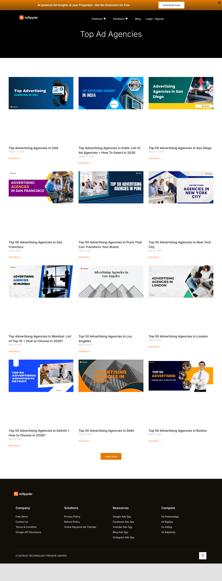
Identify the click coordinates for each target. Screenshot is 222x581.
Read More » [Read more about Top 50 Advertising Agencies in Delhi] (85, 441)
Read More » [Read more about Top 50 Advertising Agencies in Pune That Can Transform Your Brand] (85, 257)
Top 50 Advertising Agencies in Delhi (106, 430)
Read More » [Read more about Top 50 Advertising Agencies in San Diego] (155, 158)
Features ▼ (99, 18)
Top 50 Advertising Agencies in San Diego (180, 148)
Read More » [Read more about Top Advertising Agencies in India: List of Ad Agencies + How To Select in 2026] (85, 163)
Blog (138, 18)
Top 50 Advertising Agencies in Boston (178, 430)
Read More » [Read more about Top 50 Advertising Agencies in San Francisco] (15, 257)
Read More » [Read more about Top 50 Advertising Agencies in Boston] (155, 441)
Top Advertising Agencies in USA (33, 148)
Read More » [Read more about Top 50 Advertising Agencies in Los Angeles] (85, 351)
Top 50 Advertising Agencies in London (178, 336)
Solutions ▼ (120, 18)
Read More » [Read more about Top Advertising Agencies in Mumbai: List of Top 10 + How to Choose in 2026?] (15, 351)
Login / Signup (155, 18)
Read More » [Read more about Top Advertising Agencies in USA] (15, 158)
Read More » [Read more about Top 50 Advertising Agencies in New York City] (155, 257)
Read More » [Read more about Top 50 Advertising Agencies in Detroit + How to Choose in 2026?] (15, 446)
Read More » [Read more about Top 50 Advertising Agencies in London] (155, 347)
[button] (111, 456)
